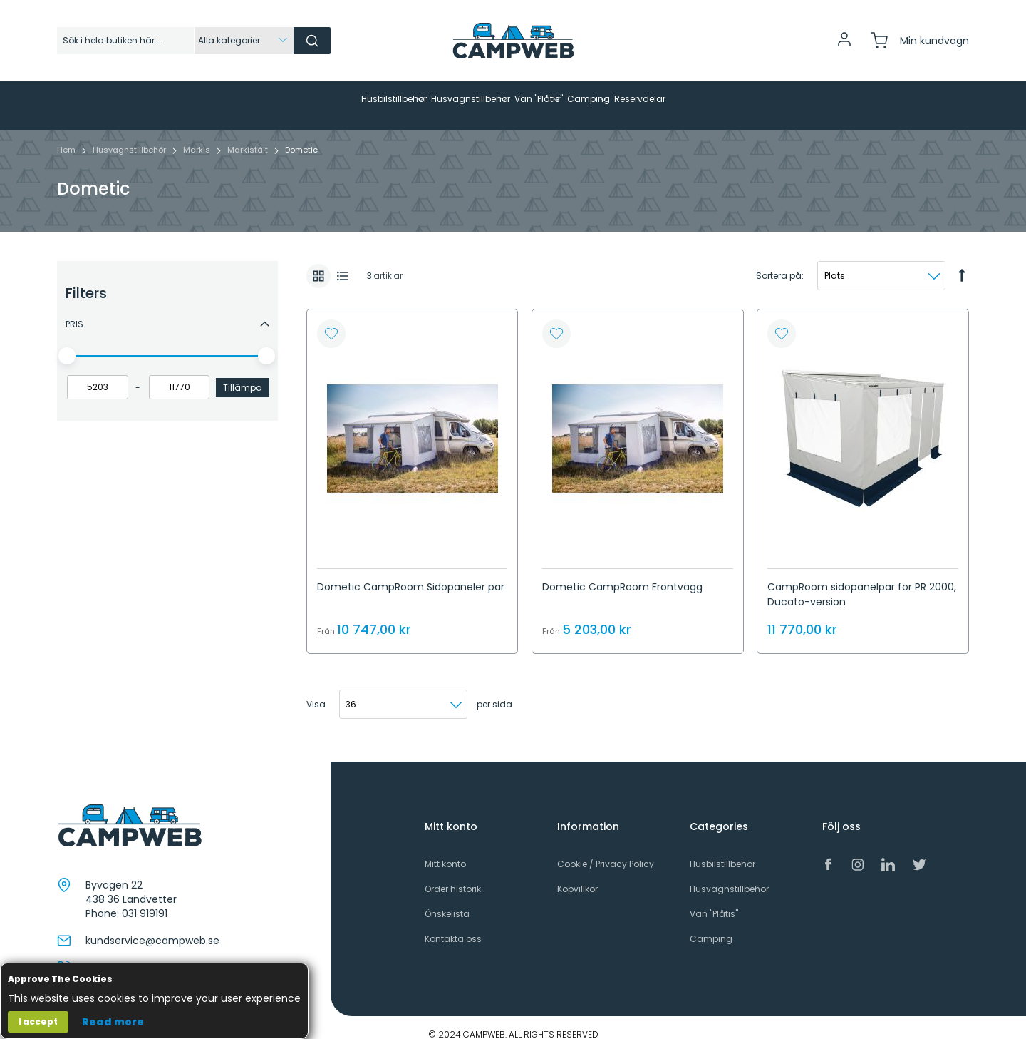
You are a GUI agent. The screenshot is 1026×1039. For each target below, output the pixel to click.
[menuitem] (266, 99)
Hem (67, 136)
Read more (113, 1022)
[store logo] (513, 40)
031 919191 (144, 900)
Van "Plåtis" (714, 900)
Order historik (453, 875)
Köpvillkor (577, 875)
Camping (711, 925)
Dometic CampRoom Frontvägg (622, 573)
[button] (331, 320)
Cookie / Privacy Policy (605, 850)
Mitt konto (445, 850)
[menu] (513, 99)
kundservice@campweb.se (152, 927)
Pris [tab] (74, 310)
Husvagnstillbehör (130, 136)
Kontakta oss (453, 925)
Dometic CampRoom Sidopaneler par (410, 573)
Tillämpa (242, 374)
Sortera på (779, 262)
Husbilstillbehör (722, 850)
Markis (197, 136)
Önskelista (447, 900)
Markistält (248, 136)
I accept (38, 1021)
